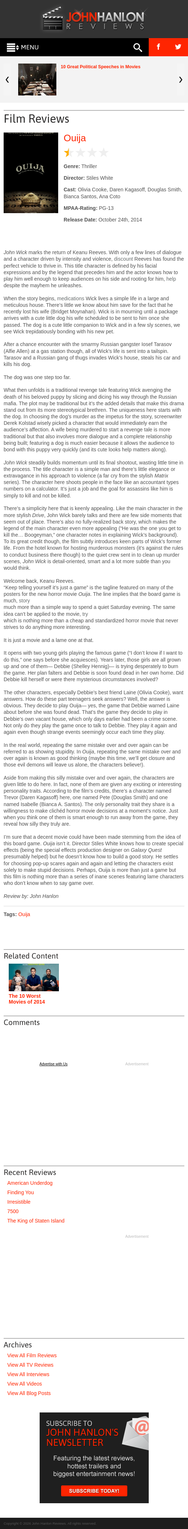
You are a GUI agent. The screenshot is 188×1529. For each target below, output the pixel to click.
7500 (13, 1211)
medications (70, 298)
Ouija (75, 138)
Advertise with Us (54, 1064)
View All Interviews (28, 1374)
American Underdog (30, 1183)
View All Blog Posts (29, 1393)
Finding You (20, 1192)
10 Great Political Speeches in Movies (100, 66)
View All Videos (24, 1384)
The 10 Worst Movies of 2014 (27, 999)
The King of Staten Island (35, 1221)
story (24, 600)
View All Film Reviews (32, 1355)
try (85, 614)
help (171, 279)
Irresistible (19, 1202)
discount (123, 259)
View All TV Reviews (30, 1365)
